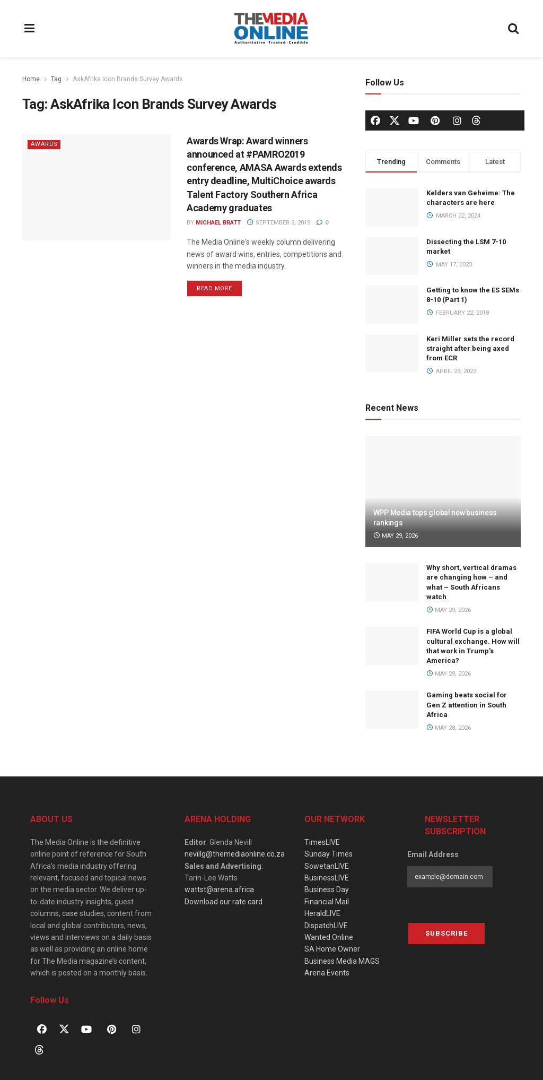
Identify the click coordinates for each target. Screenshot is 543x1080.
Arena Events (326, 973)
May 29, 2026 (395, 535)
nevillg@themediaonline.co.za (235, 854)
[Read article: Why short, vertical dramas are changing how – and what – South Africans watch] (391, 582)
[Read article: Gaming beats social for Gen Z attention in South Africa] (391, 709)
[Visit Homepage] (271, 29)
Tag (56, 79)
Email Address (433, 854)
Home (31, 79)
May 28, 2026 (448, 727)
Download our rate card (223, 901)
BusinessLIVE (326, 878)
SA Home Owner (332, 949)
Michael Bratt (218, 222)
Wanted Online (328, 937)
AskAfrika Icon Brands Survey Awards (128, 79)
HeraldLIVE (322, 913)
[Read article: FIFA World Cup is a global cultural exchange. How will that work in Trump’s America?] (391, 646)
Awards (44, 144)
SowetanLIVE (326, 866)
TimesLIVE (322, 842)
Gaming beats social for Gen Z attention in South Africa (466, 704)
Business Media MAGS (342, 961)
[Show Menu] (29, 28)
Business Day (326, 889)
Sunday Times (328, 854)
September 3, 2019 (278, 222)
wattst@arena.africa (219, 889)
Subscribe (446, 933)
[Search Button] (513, 28)
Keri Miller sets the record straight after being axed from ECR (470, 348)
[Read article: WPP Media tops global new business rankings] (443, 491)
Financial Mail (326, 901)
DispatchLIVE (326, 925)
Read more (219, 286)
